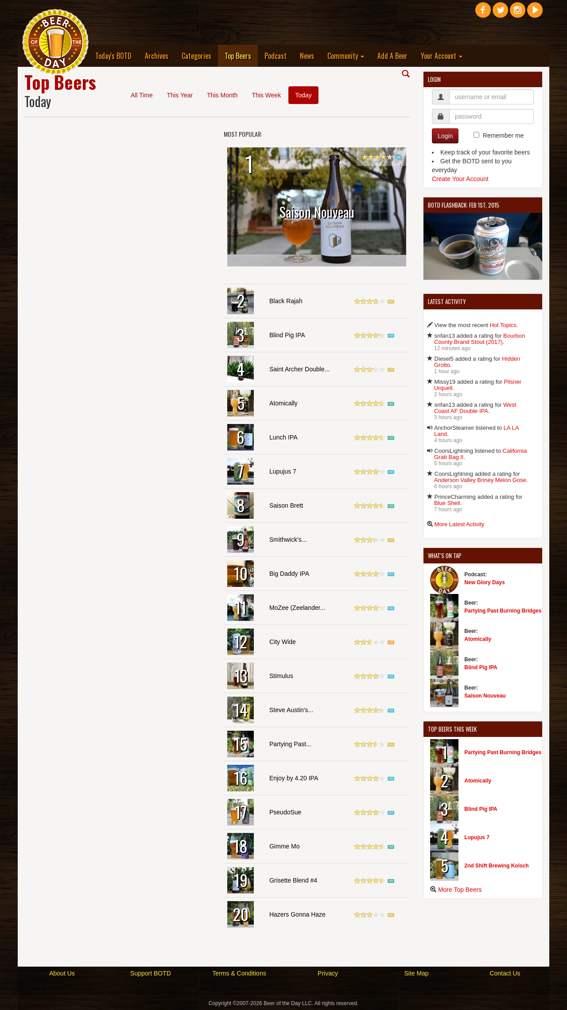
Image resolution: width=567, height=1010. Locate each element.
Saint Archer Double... (299, 369)
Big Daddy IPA (289, 573)
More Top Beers (460, 889)
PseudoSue (285, 812)
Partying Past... (290, 744)
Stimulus (281, 675)
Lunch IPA (283, 437)
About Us (62, 973)
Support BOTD (150, 973)
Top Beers (241, 55)
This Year (180, 95)
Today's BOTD (113, 55)
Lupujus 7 (282, 471)
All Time (142, 95)
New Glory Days (484, 582)
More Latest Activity (460, 524)
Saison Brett (286, 505)
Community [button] (345, 55)
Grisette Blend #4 (293, 880)
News (307, 55)
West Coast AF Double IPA (475, 407)
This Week (266, 95)
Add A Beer (392, 55)
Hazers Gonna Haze (297, 914)
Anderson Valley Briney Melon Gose (480, 480)
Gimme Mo (284, 846)
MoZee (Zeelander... (297, 607)
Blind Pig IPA (287, 335)
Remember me (503, 135)
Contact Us (504, 973)
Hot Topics (502, 325)
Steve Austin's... (291, 709)
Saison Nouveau (484, 696)
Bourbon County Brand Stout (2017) (479, 338)
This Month (222, 95)
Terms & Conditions (239, 973)
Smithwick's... (288, 539)
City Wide (282, 641)
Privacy (328, 973)
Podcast (275, 55)
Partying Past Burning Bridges (502, 611)
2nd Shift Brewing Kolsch (496, 866)
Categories (196, 55)
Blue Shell (447, 503)
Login (445, 135)
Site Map (416, 973)
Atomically (283, 403)
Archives (156, 55)
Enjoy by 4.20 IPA (293, 778)
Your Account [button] (441, 55)
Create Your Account (460, 178)
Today (303, 95)
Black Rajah (286, 301)
